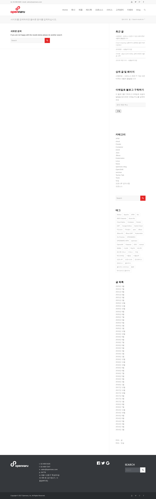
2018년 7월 (120, 373)
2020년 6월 (120, 320)
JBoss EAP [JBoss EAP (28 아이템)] (129, 233)
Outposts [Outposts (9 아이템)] (128, 244)
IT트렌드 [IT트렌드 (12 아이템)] (128, 229)
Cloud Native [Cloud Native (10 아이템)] (121, 222)
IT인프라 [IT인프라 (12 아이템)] (119, 229)
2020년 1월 (120, 328)
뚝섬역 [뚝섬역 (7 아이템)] (132, 248)
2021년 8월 (120, 295)
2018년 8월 (120, 371)
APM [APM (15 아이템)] (132, 214)
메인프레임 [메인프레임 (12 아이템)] (120, 255)
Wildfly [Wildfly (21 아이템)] (119, 248)
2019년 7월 (120, 342)
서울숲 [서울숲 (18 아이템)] (129, 255)
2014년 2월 (120, 430)
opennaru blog (121, 167)
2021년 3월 (120, 297)
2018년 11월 (120, 362)
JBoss (118, 155)
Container (119, 147)
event (118, 150)
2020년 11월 (120, 306)
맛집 (117, 181)
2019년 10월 (120, 334)
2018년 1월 (120, 385)
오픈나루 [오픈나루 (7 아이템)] (120, 259)
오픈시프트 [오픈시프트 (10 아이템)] (128, 259)
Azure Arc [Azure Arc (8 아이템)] (132, 218)
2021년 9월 (120, 292)
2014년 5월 (120, 421)
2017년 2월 (120, 399)
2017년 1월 (120, 402)
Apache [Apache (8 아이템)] (126, 214)
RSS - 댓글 (120, 443)
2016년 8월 (120, 404)
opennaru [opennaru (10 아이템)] (134, 241)
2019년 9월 (120, 337)
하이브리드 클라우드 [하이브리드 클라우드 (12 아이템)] (123, 270)
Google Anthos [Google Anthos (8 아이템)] (127, 226)
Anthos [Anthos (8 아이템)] (119, 214)
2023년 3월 (120, 286)
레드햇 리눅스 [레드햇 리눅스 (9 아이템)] (121, 252)
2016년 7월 (120, 407)
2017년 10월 (120, 393)
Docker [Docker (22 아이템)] (138, 222)
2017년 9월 (120, 396)
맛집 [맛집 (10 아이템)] (136, 252)
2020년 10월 (120, 309)
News (118, 164)
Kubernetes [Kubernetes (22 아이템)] (139, 233)
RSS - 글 (119, 440)
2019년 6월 (120, 345)
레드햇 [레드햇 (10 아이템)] (139, 248)
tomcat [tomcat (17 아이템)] (141, 244)
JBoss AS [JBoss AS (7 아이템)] (120, 233)
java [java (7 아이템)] (134, 229)
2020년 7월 (120, 317)
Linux (118, 161)
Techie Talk (120, 175)
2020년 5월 (120, 323)
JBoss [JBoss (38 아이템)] (140, 229)
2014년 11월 (120, 410)
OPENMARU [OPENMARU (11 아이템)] (131, 237)
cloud (118, 141)
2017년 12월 (120, 387)
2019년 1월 (120, 357)
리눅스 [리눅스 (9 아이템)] (130, 252)
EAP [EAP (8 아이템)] (118, 226)
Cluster (118, 144)
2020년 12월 (120, 303)
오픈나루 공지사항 (123, 183)
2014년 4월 (120, 424)
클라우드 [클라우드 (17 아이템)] (128, 263)
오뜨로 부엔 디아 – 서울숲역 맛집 (126, 60)
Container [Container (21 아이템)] (131, 222)
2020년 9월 (120, 312)
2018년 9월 (120, 368)
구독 (118, 111)
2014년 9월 (120, 416)
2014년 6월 (120, 418)
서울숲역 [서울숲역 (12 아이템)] (136, 255)
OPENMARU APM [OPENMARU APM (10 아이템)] (123, 241)
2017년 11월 (120, 390)
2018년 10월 (120, 365)
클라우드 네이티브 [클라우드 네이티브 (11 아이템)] (123, 267)
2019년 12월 (120, 331)
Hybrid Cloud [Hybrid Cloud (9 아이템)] (138, 226)
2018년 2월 (120, 382)
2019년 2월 (120, 354)
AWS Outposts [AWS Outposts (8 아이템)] (121, 218)
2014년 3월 (120, 427)
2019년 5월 (120, 348)
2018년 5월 (120, 376)
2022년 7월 (120, 289)
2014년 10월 (120, 413)
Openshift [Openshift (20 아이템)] (120, 244)
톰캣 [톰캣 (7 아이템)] (132, 267)
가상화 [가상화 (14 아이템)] (126, 248)
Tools (118, 178)
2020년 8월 (120, 314)
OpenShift (119, 169)
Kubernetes (120, 158)
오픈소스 (119, 186)
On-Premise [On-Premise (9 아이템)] (121, 237)
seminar (119, 172)
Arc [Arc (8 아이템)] (138, 214)
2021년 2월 (120, 300)
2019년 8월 (120, 340)
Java (117, 153)
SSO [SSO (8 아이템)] (135, 244)
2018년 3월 (120, 379)
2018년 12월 (120, 359)
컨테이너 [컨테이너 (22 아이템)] (120, 263)
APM (117, 138)
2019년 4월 (120, 351)
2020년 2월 (120, 326)
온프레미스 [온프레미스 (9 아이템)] (138, 259)
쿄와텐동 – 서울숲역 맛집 (124, 49)
